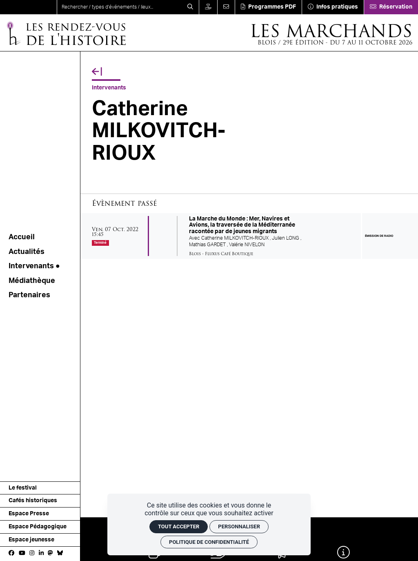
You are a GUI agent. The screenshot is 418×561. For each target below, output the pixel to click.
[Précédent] (97, 72)
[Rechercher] (190, 7)
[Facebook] (11, 554)
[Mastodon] (50, 554)
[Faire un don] (208, 7)
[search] (119, 7)
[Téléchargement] (268, 7)
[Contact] (226, 7)
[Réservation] (391, 7)
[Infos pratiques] (333, 7)
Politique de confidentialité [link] (209, 542)
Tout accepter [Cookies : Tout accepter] (178, 526)
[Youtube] (22, 554)
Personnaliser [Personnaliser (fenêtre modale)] (239, 526)
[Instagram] (31, 554)
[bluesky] (60, 554)
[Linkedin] (41, 554)
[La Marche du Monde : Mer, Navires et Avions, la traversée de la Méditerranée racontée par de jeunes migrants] (249, 236)
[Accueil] (66, 32)
